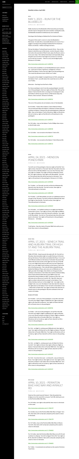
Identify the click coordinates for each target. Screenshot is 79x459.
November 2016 (5, 256)
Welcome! (47, 1)
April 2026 (4, 51)
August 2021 (5, 154)
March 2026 (4, 53)
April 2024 (4, 95)
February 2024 (5, 99)
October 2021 (5, 151)
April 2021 (4, 162)
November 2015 (5, 279)
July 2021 (4, 156)
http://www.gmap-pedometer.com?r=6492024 (40, 222)
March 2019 (4, 204)
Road (29, 154)
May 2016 (4, 267)
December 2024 (5, 80)
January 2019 (5, 208)
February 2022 (5, 143)
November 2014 (5, 301)
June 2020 (4, 180)
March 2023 (4, 119)
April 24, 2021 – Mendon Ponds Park (43, 158)
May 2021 (4, 160)
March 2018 (4, 227)
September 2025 (5, 64)
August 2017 (5, 240)
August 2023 (5, 110)
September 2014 (5, 304)
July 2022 (4, 134)
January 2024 (5, 101)
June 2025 (4, 69)
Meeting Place (55, 1)
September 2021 (5, 153)
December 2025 (5, 58)
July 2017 (4, 242)
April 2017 (4, 247)
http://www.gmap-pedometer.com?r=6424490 (40, 339)
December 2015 (5, 277)
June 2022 (4, 136)
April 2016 (4, 269)
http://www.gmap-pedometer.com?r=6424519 (40, 369)
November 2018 (5, 212)
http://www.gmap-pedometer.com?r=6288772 (40, 143)
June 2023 (4, 114)
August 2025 (5, 66)
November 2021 (5, 149)
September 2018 (5, 216)
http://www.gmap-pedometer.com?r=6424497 (40, 354)
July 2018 (4, 219)
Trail (32, 238)
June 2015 (4, 288)
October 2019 (5, 191)
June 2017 (4, 243)
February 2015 (5, 295)
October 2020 (5, 173)
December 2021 (5, 147)
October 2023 (5, 106)
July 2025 (4, 67)
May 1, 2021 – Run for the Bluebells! (44, 20)
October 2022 (5, 129)
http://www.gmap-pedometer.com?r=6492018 (40, 181)
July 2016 (4, 264)
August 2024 (5, 88)
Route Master (41, 24)
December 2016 (5, 254)
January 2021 (5, 167)
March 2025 (4, 75)
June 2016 (4, 266)
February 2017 (5, 251)
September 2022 (5, 130)
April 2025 (4, 73)
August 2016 (5, 262)
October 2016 (5, 258)
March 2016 (4, 271)
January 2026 (5, 56)
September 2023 (5, 108)
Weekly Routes (63, 1)
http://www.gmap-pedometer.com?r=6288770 (40, 136)
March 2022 (4, 141)
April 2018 (4, 225)
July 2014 (4, 308)
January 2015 (5, 297)
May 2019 (4, 201)
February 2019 (5, 206)
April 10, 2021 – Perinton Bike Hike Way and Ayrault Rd (45, 385)
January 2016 (5, 275)
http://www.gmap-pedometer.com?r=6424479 (40, 324)
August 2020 (5, 177)
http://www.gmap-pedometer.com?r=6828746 (40, 308)
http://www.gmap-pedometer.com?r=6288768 (40, 129)
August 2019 (5, 195)
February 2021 (5, 166)
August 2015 (5, 284)
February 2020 (5, 184)
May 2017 (4, 245)
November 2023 (5, 104)
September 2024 (5, 86)
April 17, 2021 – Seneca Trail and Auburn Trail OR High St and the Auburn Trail (46, 244)
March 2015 (4, 293)
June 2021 (4, 158)
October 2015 (5, 280)
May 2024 (4, 93)
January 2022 (5, 145)
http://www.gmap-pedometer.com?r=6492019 (40, 206)
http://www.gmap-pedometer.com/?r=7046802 (40, 430)
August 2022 (5, 132)
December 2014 (5, 299)
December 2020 (5, 169)
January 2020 (5, 186)
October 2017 (5, 236)
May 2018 (4, 223)
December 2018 (5, 210)
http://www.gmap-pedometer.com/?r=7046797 (40, 408)
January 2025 (5, 78)
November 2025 (5, 60)
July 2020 (4, 179)
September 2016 (5, 260)
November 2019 (5, 190)
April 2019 (4, 203)
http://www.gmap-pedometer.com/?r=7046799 (40, 419)
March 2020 (4, 182)
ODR (3, 2)
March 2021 (4, 164)
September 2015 (5, 282)
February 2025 (5, 77)
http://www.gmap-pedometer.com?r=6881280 (40, 193)
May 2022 (4, 138)
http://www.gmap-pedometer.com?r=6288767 (40, 119)
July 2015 (4, 286)
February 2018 (5, 229)
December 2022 (5, 125)
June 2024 (4, 91)
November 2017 (5, 234)
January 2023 (5, 123)
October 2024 (5, 84)
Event (3, 316)
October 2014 (5, 303)
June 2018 (4, 221)
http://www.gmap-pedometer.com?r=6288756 (40, 64)
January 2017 (5, 253)
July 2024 (4, 90)
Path (29, 16)
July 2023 (4, 112)
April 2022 (4, 140)
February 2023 (5, 121)
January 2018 (5, 230)
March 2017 (4, 249)
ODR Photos (71, 1)
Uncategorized (5, 323)
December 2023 (5, 103)
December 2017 (5, 232)
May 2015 (4, 290)
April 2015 (4, 292)
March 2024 (4, 97)
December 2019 (5, 188)
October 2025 (5, 62)
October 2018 (5, 214)
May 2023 (4, 116)
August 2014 (5, 306)
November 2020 (5, 171)
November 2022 (5, 127)
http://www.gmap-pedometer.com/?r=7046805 (40, 443)
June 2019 (4, 199)
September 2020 (5, 175)
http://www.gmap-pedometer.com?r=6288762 (40, 99)
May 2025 (4, 71)
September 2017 (5, 238)
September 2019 (5, 193)
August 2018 (5, 217)
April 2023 (4, 117)
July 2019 (4, 197)
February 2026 (5, 54)
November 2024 (5, 82)
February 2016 (5, 273)
